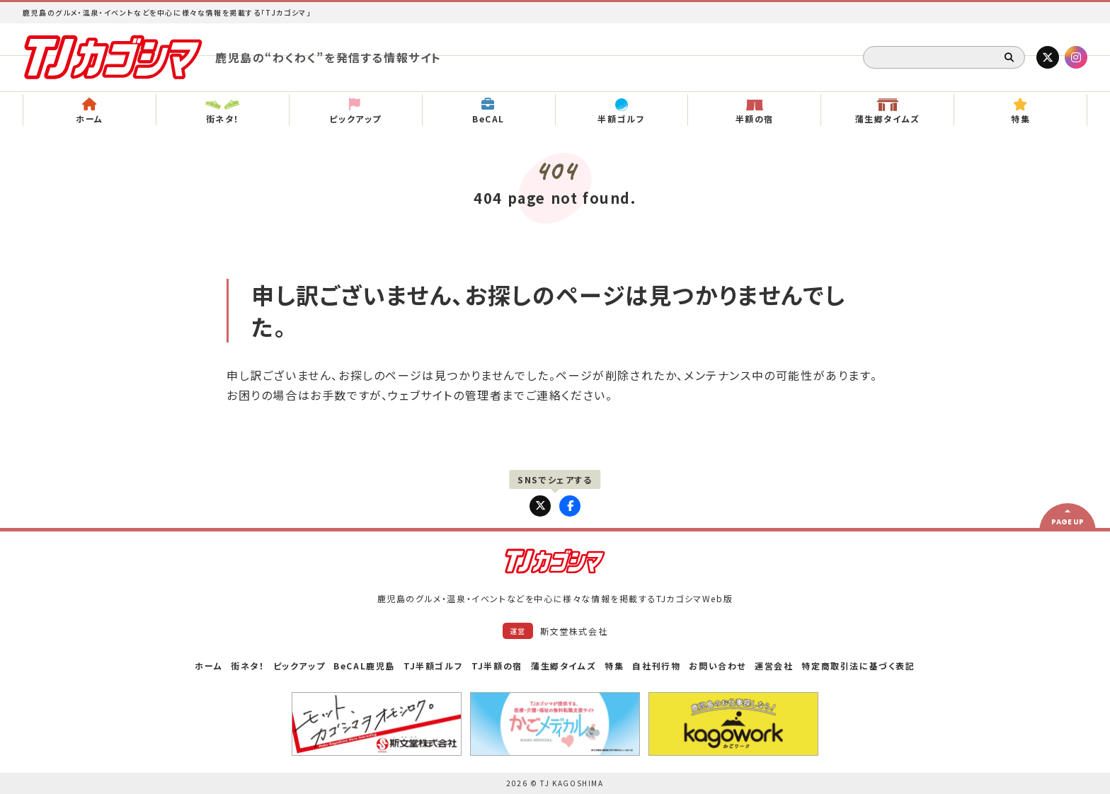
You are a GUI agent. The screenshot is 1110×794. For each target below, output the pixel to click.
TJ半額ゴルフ (433, 666)
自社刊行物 (656, 666)
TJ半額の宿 (496, 666)
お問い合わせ (717, 666)
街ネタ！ (247, 666)
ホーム (208, 666)
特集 (614, 666)
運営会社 (774, 666)
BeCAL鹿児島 (364, 666)
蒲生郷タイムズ (563, 666)
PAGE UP (1067, 522)
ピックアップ (299, 666)
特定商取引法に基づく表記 (858, 666)
